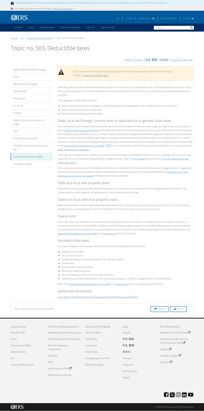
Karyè (14, 339)
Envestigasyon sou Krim (97, 358)
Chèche (191, 27)
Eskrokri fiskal (20, 91)
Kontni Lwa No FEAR (60, 368)
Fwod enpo (91, 345)
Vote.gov (166, 362)
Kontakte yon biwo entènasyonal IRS (30, 147)
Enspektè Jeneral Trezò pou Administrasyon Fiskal (174, 341)
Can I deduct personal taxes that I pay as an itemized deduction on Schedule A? (98, 297)
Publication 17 (122, 284)
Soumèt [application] (18, 27)
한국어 (164, 60)
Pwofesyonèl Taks (169, 18)
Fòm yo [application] (90, 27)
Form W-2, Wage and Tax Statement (81, 130)
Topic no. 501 (110, 233)
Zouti (16, 77)
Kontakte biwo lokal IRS (25, 138)
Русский (175, 60)
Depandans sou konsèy (60, 375)
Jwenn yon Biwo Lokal (22, 364)
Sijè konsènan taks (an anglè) (40, 38)
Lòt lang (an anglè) (22, 164)
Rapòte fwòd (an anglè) (25, 84)
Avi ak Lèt (18, 106)
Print (180, 309)
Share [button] (162, 309)
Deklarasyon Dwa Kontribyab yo (64, 332)
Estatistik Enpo (18, 352)
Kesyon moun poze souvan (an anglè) (28, 122)
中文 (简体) (129, 339)
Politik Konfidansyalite (167, 407)
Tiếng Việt (187, 60)
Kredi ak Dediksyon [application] (70, 27)
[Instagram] (178, 395)
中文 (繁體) (152, 60)
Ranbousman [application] (47, 27)
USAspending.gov (170, 355)
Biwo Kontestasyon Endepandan (58, 347)
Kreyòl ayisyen (146, 18)
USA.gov (165, 349)
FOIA (50, 362)
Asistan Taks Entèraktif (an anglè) (29, 69)
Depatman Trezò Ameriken (175, 332)
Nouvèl (128, 18)
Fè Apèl (17, 113)
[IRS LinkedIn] (184, 396)
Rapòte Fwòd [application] (108, 27)
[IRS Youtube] (190, 395)
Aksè (15, 131)
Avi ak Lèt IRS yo (93, 332)
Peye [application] (31, 27)
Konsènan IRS (18, 332)
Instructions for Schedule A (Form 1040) (87, 145)
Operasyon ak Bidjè (21, 345)
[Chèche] (174, 28)
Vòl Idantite (91, 339)
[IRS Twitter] (172, 396)
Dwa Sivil (52, 355)
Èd (118, 18)
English (128, 60)
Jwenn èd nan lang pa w (95, 75)
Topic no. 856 (139, 159)
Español (139, 60)
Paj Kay (14, 38)
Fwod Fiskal (91, 352)
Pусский (127, 358)
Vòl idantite (19, 98)
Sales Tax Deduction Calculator (73, 149)
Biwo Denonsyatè (94, 364)
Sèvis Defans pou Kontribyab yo (64, 339)
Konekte (188, 18)
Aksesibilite (187, 407)
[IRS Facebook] (166, 395)
